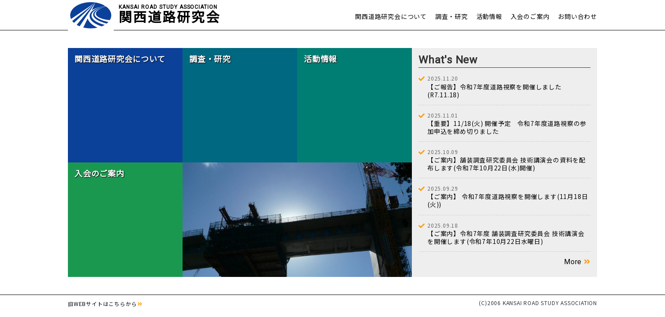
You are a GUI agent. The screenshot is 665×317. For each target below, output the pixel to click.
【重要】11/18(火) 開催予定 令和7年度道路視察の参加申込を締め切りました (508, 124)
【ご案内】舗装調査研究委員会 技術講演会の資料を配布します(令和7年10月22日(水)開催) (508, 161)
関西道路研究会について (391, 16)
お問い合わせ (577, 16)
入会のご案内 (530, 16)
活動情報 (489, 16)
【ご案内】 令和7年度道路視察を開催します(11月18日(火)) (508, 198)
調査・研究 (451, 16)
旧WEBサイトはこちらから (102, 304)
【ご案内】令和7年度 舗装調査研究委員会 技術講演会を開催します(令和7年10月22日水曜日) (508, 234)
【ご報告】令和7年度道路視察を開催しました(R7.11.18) (508, 87)
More (573, 263)
